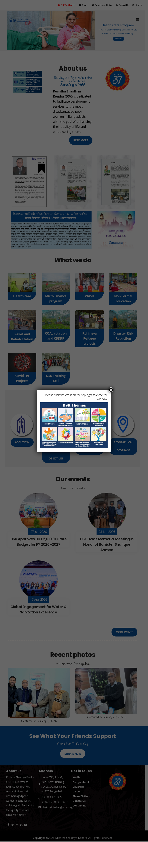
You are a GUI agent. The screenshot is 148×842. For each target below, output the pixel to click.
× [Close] (111, 389)
